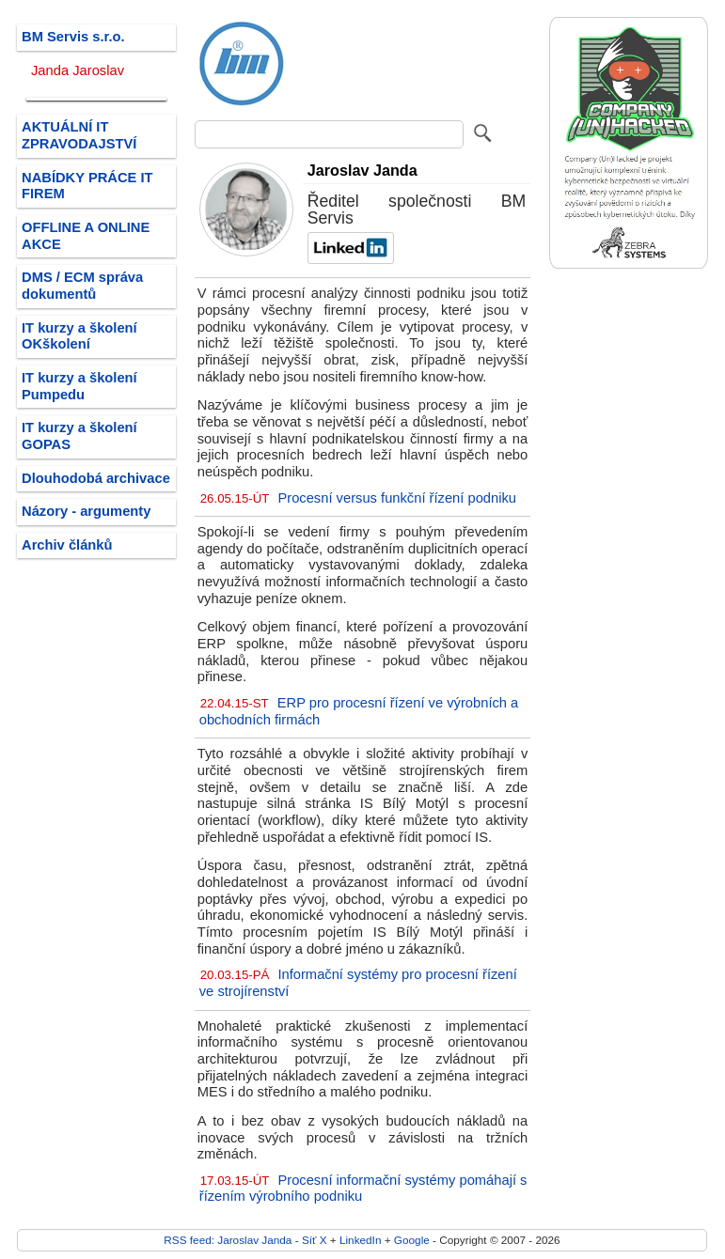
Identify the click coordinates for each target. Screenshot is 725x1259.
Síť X (314, 1240)
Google (412, 1240)
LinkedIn (360, 1240)
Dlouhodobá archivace (96, 478)
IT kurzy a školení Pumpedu (79, 386)
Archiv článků (67, 544)
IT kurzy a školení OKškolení (79, 336)
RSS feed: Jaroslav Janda (228, 1240)
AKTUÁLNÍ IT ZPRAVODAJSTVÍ (79, 135)
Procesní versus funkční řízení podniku (396, 497)
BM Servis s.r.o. (73, 36)
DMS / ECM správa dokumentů (82, 286)
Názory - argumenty (86, 511)
